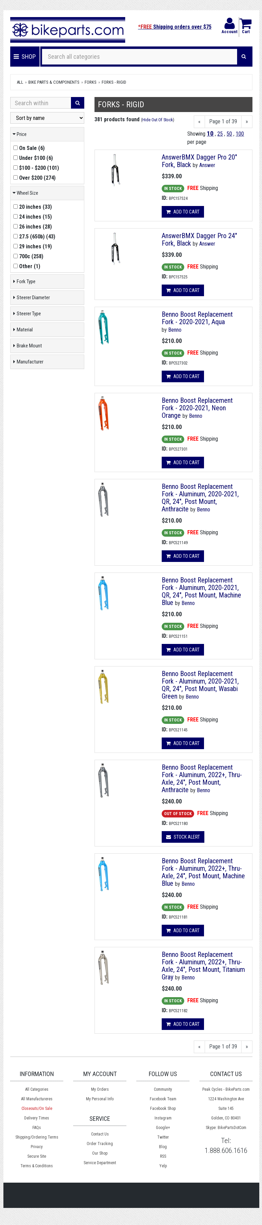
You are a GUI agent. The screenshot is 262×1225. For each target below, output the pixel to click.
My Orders (100, 1089)
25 (220, 133)
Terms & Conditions (36, 1166)
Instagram (163, 1118)
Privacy (37, 1146)
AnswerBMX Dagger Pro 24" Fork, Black (199, 239)
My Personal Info (100, 1099)
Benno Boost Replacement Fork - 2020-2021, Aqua (197, 318)
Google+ (163, 1127)
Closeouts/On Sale (36, 1108)
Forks (91, 82)
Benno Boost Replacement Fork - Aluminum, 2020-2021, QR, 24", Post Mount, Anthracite (200, 497)
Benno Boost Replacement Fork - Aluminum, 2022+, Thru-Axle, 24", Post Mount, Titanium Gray (203, 965)
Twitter (163, 1137)
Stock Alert (183, 837)
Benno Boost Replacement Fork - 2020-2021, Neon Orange (197, 407)
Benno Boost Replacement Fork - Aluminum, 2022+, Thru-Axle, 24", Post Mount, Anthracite (202, 778)
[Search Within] (40, 103)
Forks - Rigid (114, 82)
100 (240, 133)
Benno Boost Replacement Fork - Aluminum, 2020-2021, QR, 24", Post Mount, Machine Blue (201, 591)
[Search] (243, 57)
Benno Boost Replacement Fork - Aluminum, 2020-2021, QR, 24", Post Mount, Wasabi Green (200, 685)
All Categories (36, 1089)
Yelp (163, 1166)
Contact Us (100, 1134)
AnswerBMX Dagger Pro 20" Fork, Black (199, 161)
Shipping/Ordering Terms (36, 1137)
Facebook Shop (163, 1108)
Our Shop (99, 1153)
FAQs (36, 1127)
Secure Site (36, 1156)
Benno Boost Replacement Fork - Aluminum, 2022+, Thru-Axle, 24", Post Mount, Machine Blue (203, 872)
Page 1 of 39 (223, 121)
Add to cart (183, 212)
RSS (163, 1156)
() (29, 148)
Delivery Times (36, 1118)
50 (229, 133)
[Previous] (199, 121)
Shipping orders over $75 (175, 27)
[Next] (246, 121)
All (20, 82)
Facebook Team (163, 1099)
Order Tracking (100, 1143)
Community (163, 1089)
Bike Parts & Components (53, 82)
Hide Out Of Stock (157, 119)
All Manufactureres (37, 1099)
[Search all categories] (139, 57)
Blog (163, 1146)
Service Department (100, 1162)
